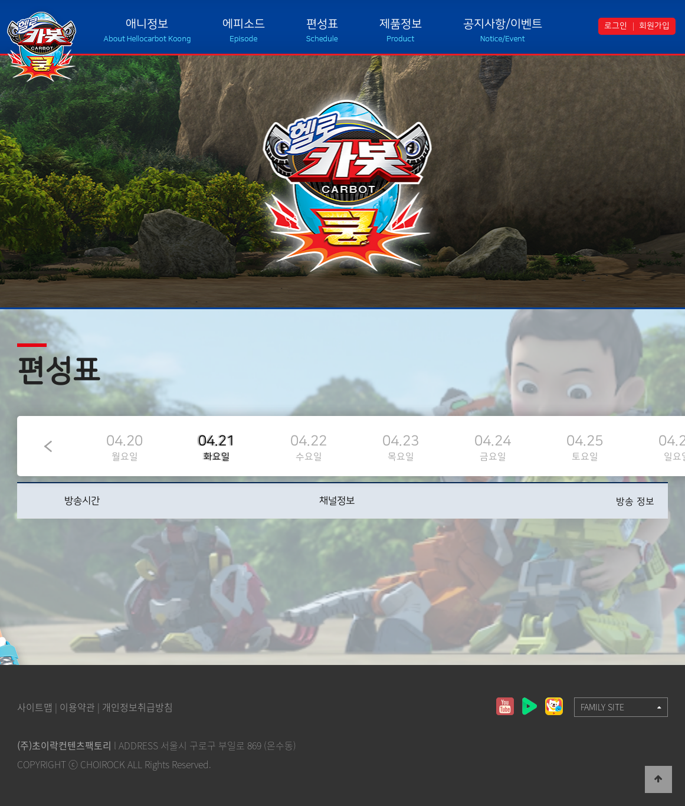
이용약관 (77, 707)
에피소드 (243, 24)
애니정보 (147, 24)
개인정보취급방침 (137, 707)
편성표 (322, 24)
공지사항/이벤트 (502, 24)
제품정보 (400, 24)
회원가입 (654, 26)
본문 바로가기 (0, 0)
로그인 (615, 26)
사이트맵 (35, 707)
